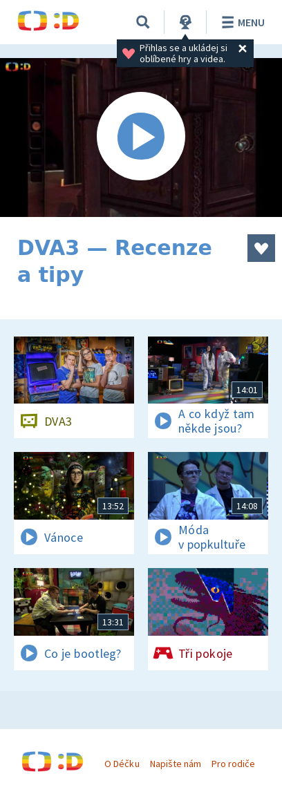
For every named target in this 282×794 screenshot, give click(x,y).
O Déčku (121, 763)
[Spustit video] (141, 137)
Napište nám (175, 763)
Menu (241, 22)
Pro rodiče (233, 763)
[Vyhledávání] (143, 22)
